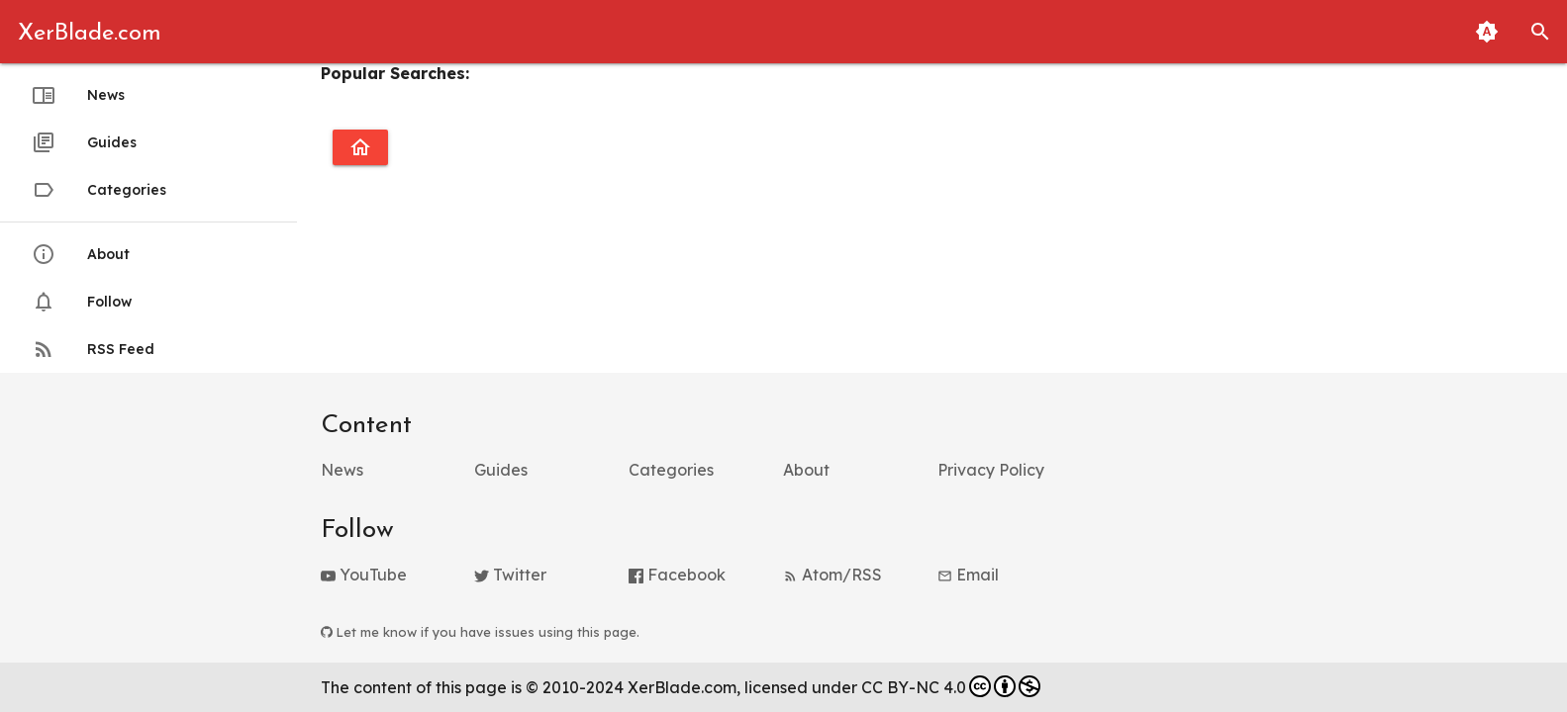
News (78, 95)
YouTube (364, 574)
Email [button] (968, 574)
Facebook (677, 574)
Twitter (510, 574)
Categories (99, 190)
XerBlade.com (89, 33)
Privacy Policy (990, 470)
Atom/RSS (832, 574)
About (81, 254)
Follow (82, 301)
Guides (84, 142)
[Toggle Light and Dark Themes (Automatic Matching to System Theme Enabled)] (1487, 31)
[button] (1540, 31)
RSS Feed (93, 349)
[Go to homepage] (360, 147)
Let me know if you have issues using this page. (480, 632)
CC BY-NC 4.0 (950, 686)
